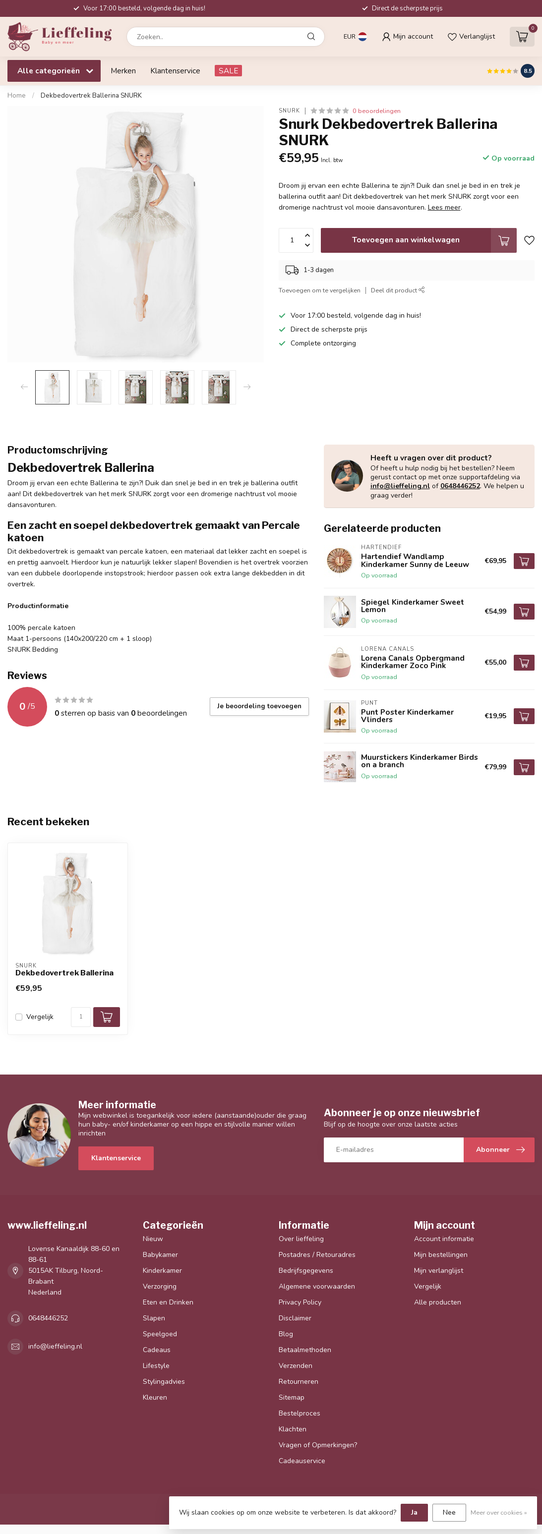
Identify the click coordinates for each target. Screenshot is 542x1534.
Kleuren (155, 1397)
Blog (286, 1334)
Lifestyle (156, 1365)
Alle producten (437, 1302)
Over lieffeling (301, 1239)
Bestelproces (299, 1413)
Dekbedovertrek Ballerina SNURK (91, 95)
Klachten (292, 1429)
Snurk (289, 111)
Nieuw (153, 1239)
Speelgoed (160, 1334)
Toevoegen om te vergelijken (320, 290)
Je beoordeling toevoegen (259, 706)
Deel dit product (398, 290)
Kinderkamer (162, 1270)
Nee (449, 1512)
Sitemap (291, 1397)
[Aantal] (81, 1017)
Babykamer (160, 1254)
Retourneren (298, 1381)
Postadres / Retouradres (317, 1254)
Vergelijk (40, 1017)
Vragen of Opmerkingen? (318, 1445)
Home (16, 95)
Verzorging (160, 1286)
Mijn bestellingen (441, 1254)
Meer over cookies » (499, 1512)
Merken (123, 70)
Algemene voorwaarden (317, 1286)
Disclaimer (295, 1318)
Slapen (154, 1318)
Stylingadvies (164, 1381)
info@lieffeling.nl (400, 486)
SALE (228, 70)
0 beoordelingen (377, 111)
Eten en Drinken (168, 1302)
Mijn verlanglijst (438, 1270)
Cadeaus (157, 1350)
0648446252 (460, 486)
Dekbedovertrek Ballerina (64, 972)
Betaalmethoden (305, 1350)
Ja (414, 1512)
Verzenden (295, 1365)
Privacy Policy (300, 1302)
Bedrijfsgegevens (306, 1270)
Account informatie (444, 1239)
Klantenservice (175, 70)
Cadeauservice (302, 1461)
